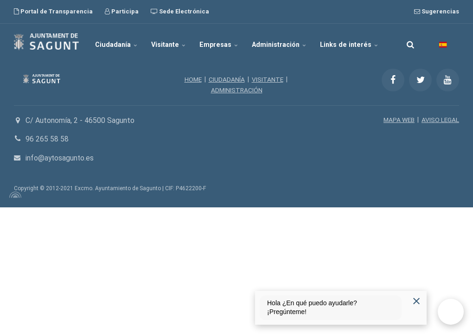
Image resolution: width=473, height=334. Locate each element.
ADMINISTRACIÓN (237, 89)
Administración (279, 41)
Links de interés (347, 41)
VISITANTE (268, 79)
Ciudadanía (119, 41)
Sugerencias (436, 11)
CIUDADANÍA (227, 79)
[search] (410, 41)
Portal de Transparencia (53, 11)
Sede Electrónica (180, 11)
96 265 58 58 (47, 138)
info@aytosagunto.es (61, 157)
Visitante (170, 41)
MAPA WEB (398, 119)
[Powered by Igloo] (14, 194)
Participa (122, 11)
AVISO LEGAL (440, 119)
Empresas (219, 41)
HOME (193, 79)
